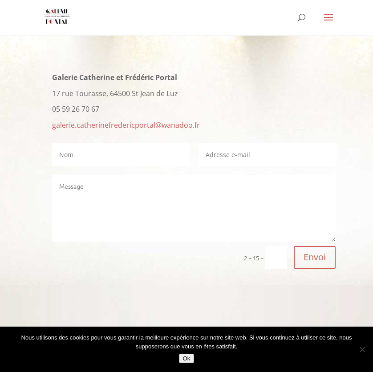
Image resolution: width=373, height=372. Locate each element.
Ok (186, 358)
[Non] (361, 349)
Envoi (315, 257)
